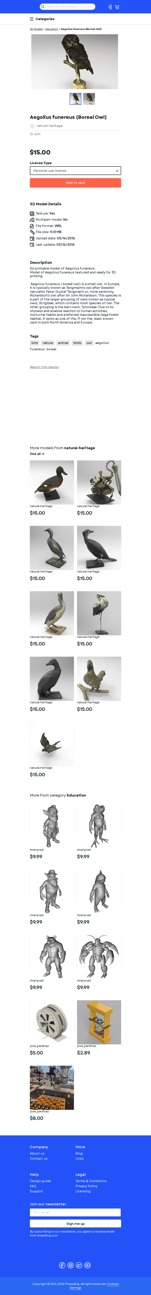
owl (89, 343)
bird (34, 343)
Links (80, 1158)
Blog (79, 1153)
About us (37, 1153)
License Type (41, 163)
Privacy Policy (87, 1186)
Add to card (75, 182)
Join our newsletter (48, 1204)
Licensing (83, 1191)
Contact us (39, 1158)
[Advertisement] (75, 406)
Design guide (40, 1181)
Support (36, 1191)
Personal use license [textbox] (49, 170)
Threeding (33, 7)
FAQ (33, 1186)
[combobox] (75, 170)
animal (63, 343)
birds (77, 343)
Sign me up (75, 1224)
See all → (37, 454)
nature (48, 343)
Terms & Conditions (91, 1181)
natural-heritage (50, 126)
